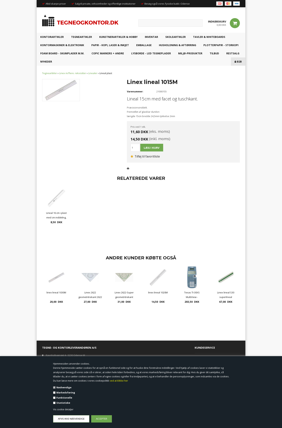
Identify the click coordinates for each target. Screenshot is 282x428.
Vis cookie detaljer (63, 409)
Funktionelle (64, 397)
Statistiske (63, 402)
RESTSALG (232, 53)
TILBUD (214, 53)
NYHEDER (46, 61)
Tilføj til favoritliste (145, 156)
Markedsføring (65, 392)
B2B (238, 61)
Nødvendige (63, 387)
